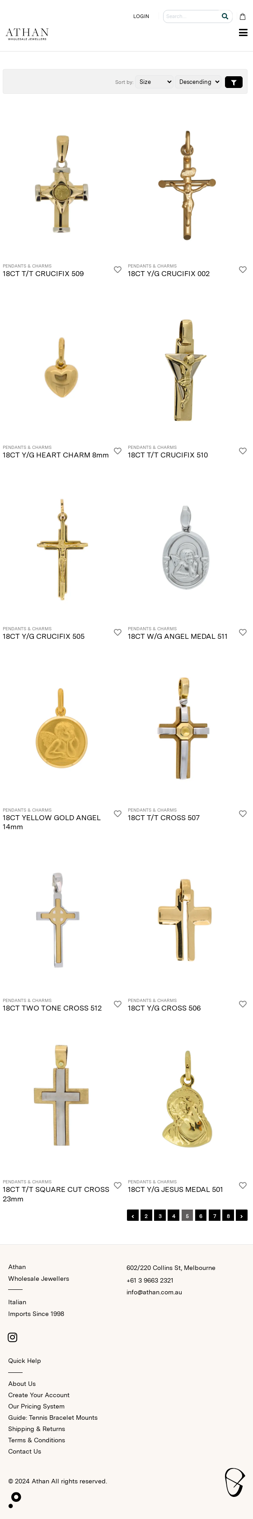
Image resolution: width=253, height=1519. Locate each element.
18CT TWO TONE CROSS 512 (52, 1008)
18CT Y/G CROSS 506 (164, 1008)
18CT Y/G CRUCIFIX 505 (43, 636)
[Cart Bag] (242, 16)
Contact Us (24, 1451)
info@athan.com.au (154, 1292)
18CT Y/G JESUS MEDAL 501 (175, 1189)
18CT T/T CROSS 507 (164, 817)
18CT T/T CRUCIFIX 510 (168, 455)
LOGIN (141, 16)
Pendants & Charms (27, 266)
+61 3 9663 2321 (149, 1280)
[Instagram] (12, 1337)
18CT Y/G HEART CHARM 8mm (56, 455)
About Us (22, 1383)
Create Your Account (39, 1395)
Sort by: (124, 82)
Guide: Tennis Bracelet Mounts (53, 1417)
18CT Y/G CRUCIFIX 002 (169, 273)
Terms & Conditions (36, 1440)
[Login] (117, 271)
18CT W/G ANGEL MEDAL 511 (178, 636)
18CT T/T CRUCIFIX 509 (43, 273)
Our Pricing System (36, 1406)
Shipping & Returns (36, 1428)
